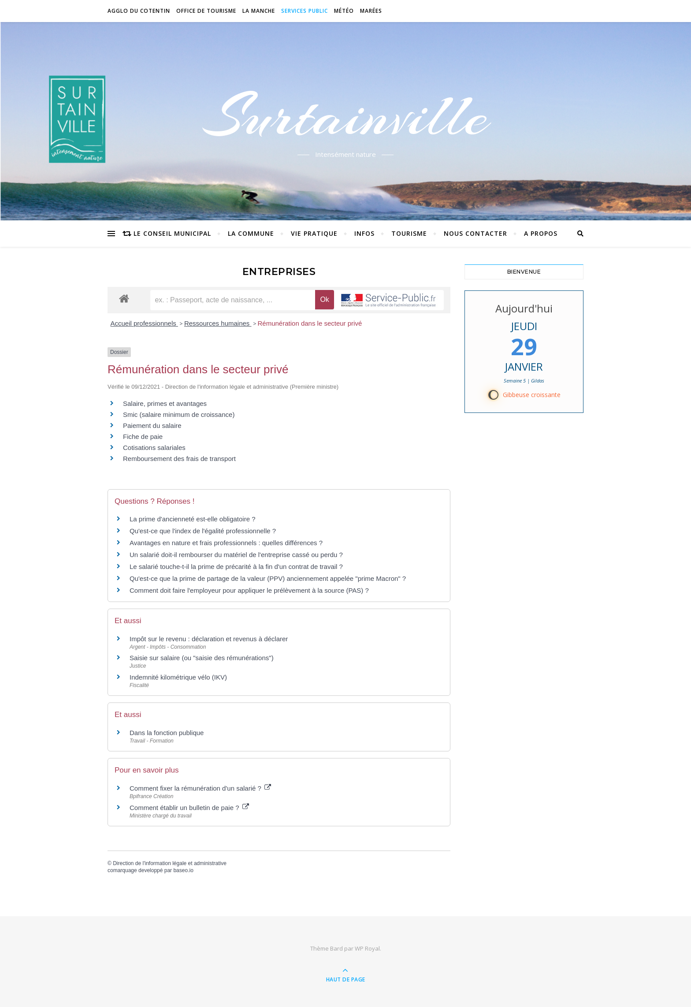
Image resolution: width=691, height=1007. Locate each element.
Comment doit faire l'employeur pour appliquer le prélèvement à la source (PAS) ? (249, 590)
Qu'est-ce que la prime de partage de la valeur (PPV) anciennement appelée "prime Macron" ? (268, 578)
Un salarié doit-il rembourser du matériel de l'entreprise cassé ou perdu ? (236, 554)
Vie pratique (314, 233)
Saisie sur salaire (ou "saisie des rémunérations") (202, 657)
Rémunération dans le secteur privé (310, 323)
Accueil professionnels (144, 323)
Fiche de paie (143, 436)
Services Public (304, 11)
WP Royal (367, 948)
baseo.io (183, 870)
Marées (371, 11)
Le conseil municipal (172, 233)
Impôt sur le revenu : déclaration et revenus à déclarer (209, 639)
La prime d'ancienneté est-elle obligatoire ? (193, 519)
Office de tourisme (206, 11)
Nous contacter (475, 233)
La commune (251, 233)
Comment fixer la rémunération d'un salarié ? (200, 788)
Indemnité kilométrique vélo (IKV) (178, 677)
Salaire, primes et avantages (165, 403)
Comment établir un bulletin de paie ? (189, 807)
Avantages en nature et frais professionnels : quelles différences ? (226, 542)
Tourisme (409, 233)
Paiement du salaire (152, 425)
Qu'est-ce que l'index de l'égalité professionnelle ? (203, 531)
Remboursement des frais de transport (179, 458)
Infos (364, 233)
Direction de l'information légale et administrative (170, 863)
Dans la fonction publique (167, 732)
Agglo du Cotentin (139, 11)
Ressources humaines (218, 323)
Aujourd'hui (524, 308)
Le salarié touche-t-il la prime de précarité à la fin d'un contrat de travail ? (236, 566)
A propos (540, 233)
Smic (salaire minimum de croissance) (178, 414)
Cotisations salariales (154, 447)
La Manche (258, 11)
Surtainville (345, 116)
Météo (344, 11)
